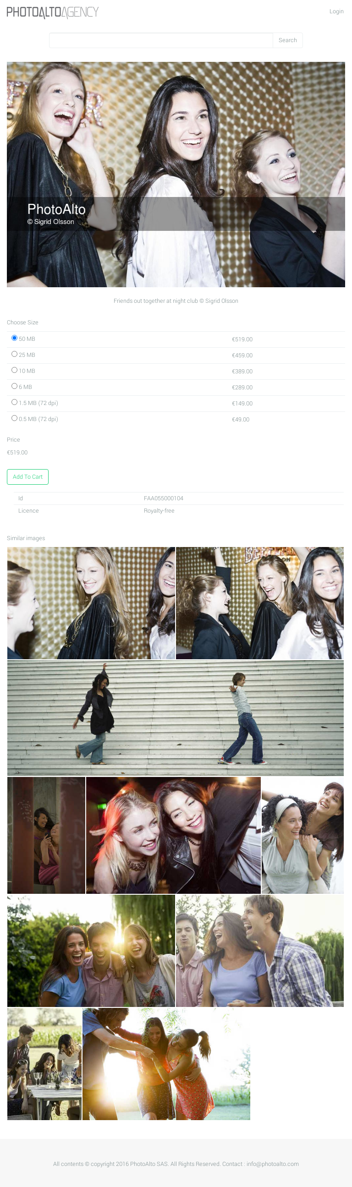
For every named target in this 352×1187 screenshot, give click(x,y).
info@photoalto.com (273, 1164)
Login (337, 11)
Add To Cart (28, 477)
